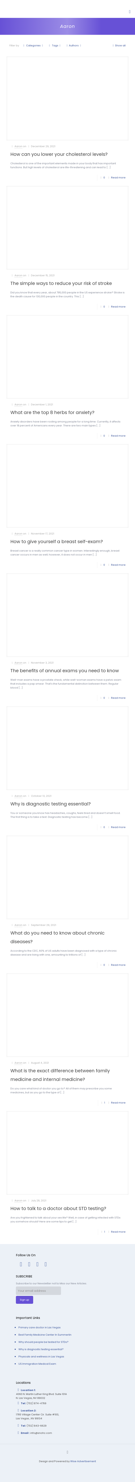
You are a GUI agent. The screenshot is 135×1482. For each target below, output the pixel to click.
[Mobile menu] (129, 11)
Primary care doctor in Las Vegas (39, 1327)
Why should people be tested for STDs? (43, 1342)
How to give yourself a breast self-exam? (56, 541)
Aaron (18, 146)
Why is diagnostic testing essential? (50, 804)
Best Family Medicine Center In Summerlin (44, 1335)
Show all (118, 45)
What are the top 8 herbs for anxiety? (52, 412)
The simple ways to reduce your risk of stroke (61, 283)
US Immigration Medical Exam (37, 1364)
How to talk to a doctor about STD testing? (58, 1208)
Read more (118, 177)
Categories (33, 45)
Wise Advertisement (83, 1461)
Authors (73, 45)
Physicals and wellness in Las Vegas (41, 1356)
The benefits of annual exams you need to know (64, 671)
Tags (55, 45)
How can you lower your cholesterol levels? (59, 154)
